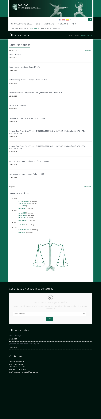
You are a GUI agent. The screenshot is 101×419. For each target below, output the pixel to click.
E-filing (56, 28)
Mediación (63, 24)
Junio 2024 (22, 213)
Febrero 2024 (23, 220)
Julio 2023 (22, 225)
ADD (74, 24)
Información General (21, 24)
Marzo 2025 (22, 208)
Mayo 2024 (22, 215)
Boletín (44, 28)
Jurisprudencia (18, 28)
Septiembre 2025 (24, 203)
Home (71, 35)
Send (49, 319)
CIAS (38, 24)
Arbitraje (49, 24)
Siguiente (88, 50)
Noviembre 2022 (24, 230)
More (29, 8)
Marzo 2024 (22, 218)
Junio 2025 (22, 206)
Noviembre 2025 (24, 201)
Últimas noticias (86, 35)
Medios (33, 28)
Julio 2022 (22, 232)
